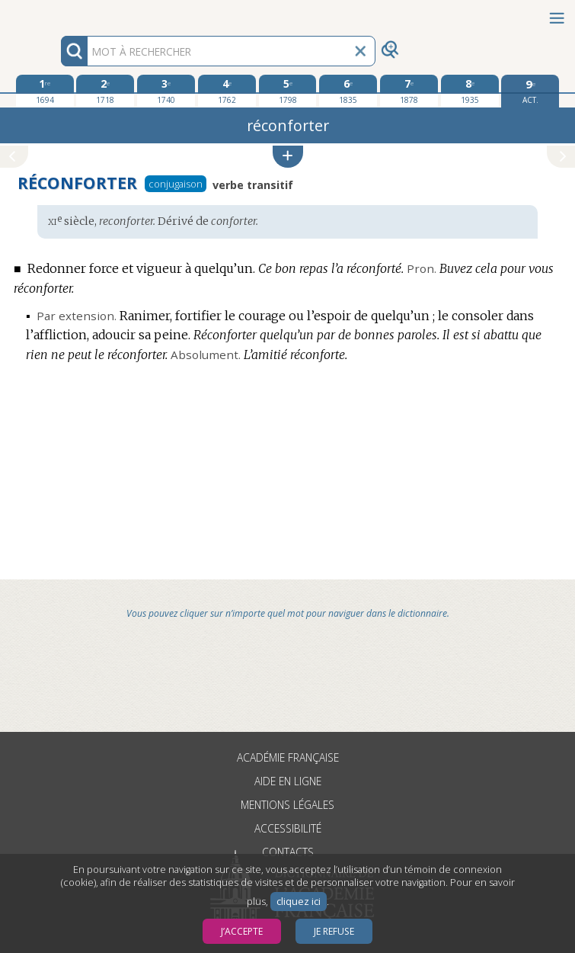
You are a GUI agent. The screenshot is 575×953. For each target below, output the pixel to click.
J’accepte (242, 931)
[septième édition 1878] (409, 91)
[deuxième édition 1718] (105, 91)
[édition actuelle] (530, 91)
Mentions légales (287, 804)
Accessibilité (287, 828)
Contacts (288, 852)
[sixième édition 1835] (348, 91)
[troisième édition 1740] (166, 91)
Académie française (288, 757)
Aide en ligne (287, 781)
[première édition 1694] (45, 91)
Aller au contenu (59, 13)
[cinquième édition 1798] (288, 91)
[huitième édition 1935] (470, 91)
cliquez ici (298, 901)
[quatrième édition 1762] (227, 91)
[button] (288, 157)
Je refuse (334, 931)
